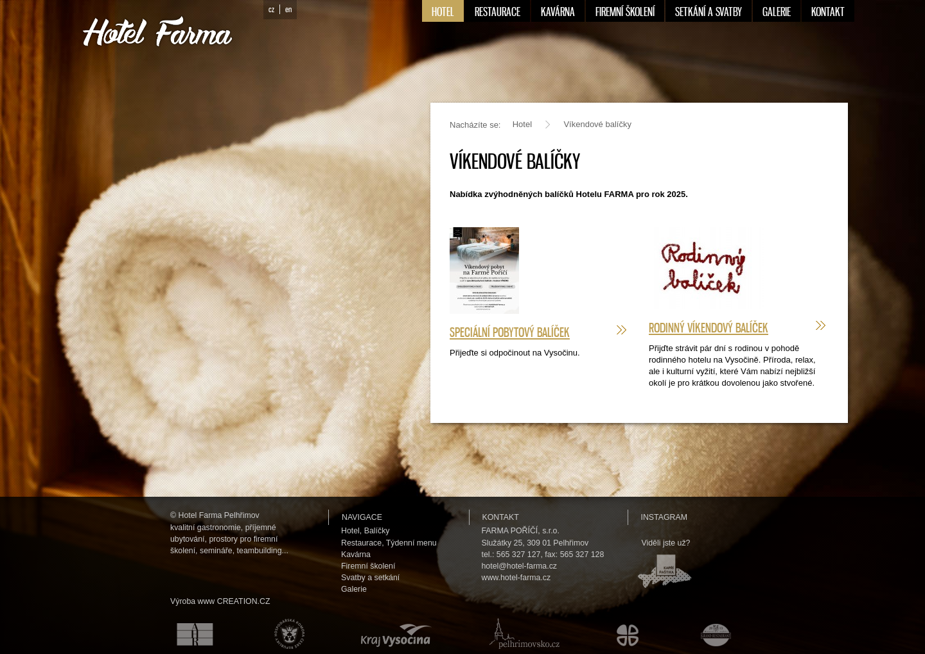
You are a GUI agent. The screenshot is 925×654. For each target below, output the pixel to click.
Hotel (522, 124)
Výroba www (192, 601)
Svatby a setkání (370, 577)
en (288, 9)
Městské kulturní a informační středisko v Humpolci (629, 633)
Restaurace (361, 542)
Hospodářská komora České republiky (286, 633)
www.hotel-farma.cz (516, 577)
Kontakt (500, 517)
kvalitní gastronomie (205, 527)
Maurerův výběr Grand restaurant (719, 633)
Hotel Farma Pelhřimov (219, 515)
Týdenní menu (411, 542)
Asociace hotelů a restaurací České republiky (187, 633)
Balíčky (377, 530)
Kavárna (356, 554)
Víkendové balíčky (597, 124)
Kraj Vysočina (394, 633)
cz (271, 9)
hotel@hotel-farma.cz (520, 566)
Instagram (664, 517)
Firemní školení (368, 566)
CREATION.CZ (243, 601)
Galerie (354, 589)
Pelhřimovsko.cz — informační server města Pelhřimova (521, 633)
